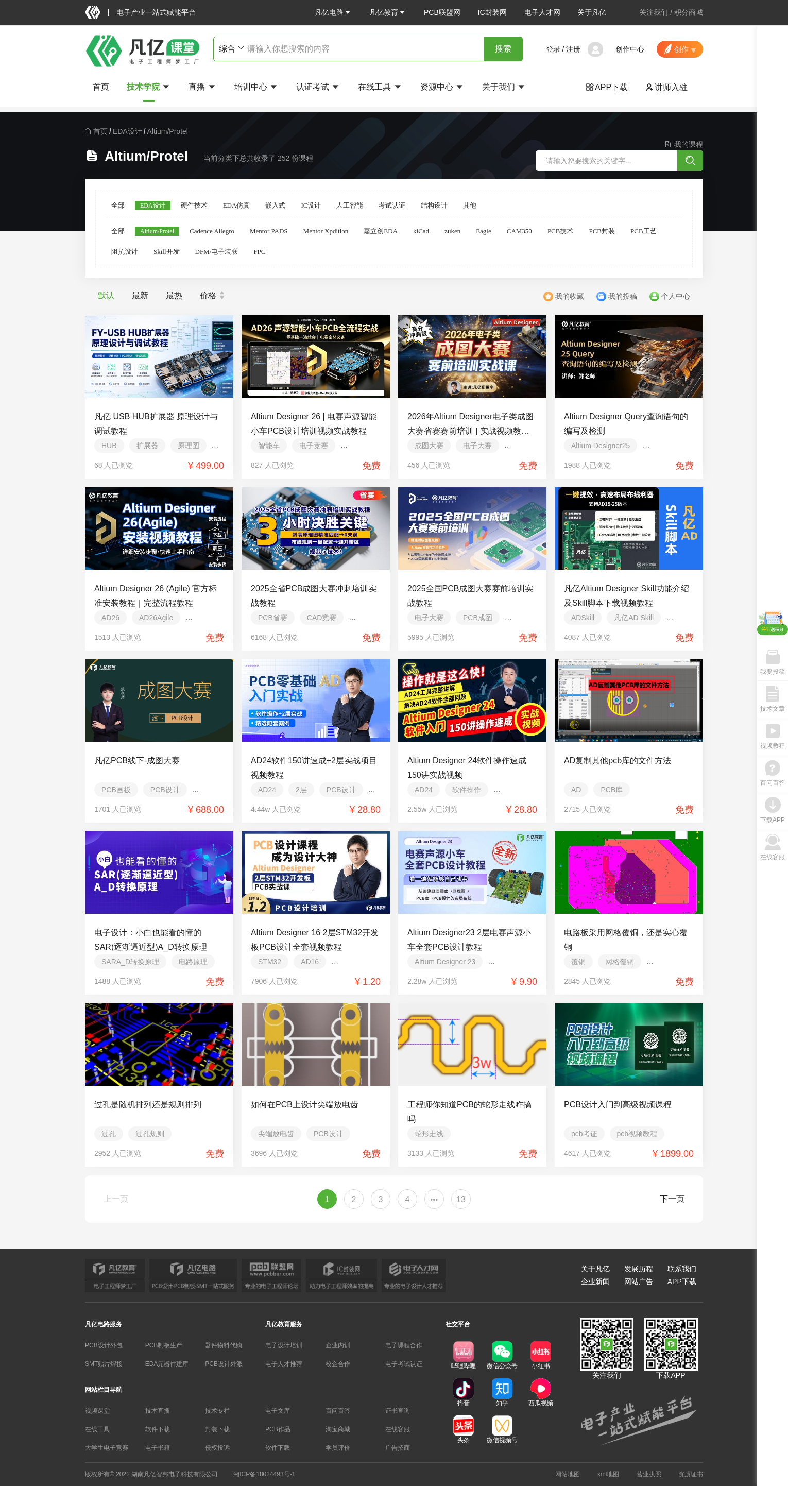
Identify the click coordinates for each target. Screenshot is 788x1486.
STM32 (269, 962)
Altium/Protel (167, 131)
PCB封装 (602, 231)
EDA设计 (127, 131)
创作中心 (629, 49)
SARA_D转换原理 (130, 962)
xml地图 (608, 1474)
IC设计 (311, 205)
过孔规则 (149, 1134)
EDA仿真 (236, 205)
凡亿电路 (333, 12)
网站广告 (638, 1281)
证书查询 (397, 1410)
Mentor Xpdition (326, 231)
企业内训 (338, 1345)
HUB (109, 445)
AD (576, 789)
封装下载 (217, 1429)
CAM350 (519, 231)
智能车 (269, 445)
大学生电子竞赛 (106, 1447)
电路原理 (193, 962)
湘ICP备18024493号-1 (264, 1474)
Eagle (483, 231)
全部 (118, 205)
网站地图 (567, 1474)
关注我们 (653, 12)
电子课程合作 (403, 1345)
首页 (101, 86)
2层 (301, 789)
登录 (553, 49)
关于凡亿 (591, 12)
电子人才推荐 (283, 1364)
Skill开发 (166, 251)
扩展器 (147, 445)
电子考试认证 (403, 1364)
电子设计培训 (283, 1345)
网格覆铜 (619, 962)
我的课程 (683, 144)
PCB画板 (116, 789)
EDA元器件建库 (167, 1364)
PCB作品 (277, 1429)
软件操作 (466, 789)
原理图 (188, 445)
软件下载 (157, 1429)
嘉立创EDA (381, 231)
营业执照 (649, 1474)
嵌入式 (275, 205)
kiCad (421, 231)
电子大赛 (477, 445)
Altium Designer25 (600, 445)
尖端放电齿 (276, 1134)
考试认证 (392, 205)
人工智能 (349, 205)
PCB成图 (477, 617)
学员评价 (338, 1447)
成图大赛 (429, 445)
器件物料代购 (223, 1345)
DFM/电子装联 (216, 251)
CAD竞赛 (322, 617)
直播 (202, 86)
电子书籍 (157, 1447)
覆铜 (578, 962)
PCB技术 (560, 231)
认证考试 (318, 86)
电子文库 (277, 1410)
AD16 (310, 962)
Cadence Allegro (212, 231)
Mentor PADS (269, 231)
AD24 (267, 789)
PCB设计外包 (104, 1345)
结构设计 (434, 205)
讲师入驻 (666, 87)
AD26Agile (156, 617)
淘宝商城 (338, 1429)
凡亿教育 (387, 12)
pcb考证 (584, 1134)
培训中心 (256, 86)
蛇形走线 (429, 1134)
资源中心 (442, 86)
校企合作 (338, 1364)
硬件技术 (194, 205)
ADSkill (582, 617)
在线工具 (380, 86)
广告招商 (397, 1447)
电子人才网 (542, 12)
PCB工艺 (643, 231)
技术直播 (157, 1410)
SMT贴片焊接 (104, 1364)
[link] (100, 131)
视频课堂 (97, 1410)
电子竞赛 (313, 445)
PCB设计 (165, 789)
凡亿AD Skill (634, 617)
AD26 (110, 617)
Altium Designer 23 (445, 962)
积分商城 (688, 12)
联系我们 (681, 1269)
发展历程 (638, 1269)
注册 (573, 49)
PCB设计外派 (224, 1364)
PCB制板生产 (164, 1345)
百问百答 (338, 1410)
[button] (333, 12)
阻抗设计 (124, 251)
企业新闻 (595, 1281)
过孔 (108, 1134)
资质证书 (690, 1474)
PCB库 (612, 789)
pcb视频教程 (637, 1134)
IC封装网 (492, 12)
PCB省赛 (272, 617)
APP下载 (607, 87)
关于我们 (504, 86)
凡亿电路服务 (103, 1324)
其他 (469, 205)
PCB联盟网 (442, 12)
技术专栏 (217, 1410)
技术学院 (149, 86)
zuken (452, 231)
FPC (259, 251)
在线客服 (397, 1429)
